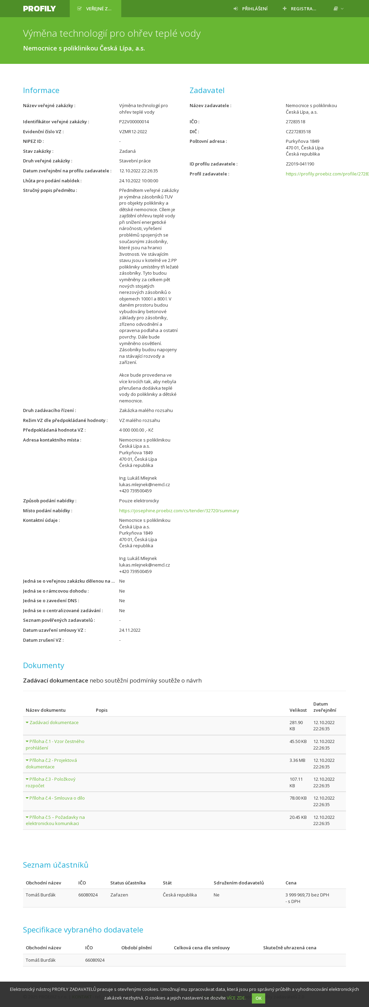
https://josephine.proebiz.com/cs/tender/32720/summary (179, 510)
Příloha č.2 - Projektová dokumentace (51, 763)
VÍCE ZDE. (236, 998)
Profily (39, 8)
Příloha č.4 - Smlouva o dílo (57, 798)
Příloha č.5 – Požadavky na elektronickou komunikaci (55, 820)
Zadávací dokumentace (54, 722)
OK (258, 998)
